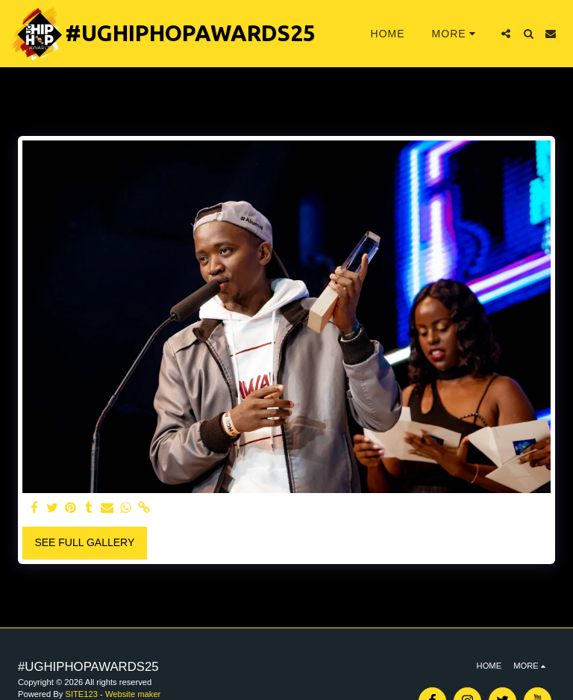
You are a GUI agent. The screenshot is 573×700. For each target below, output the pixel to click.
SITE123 (81, 694)
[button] (505, 33)
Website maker (132, 694)
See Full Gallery (84, 542)
